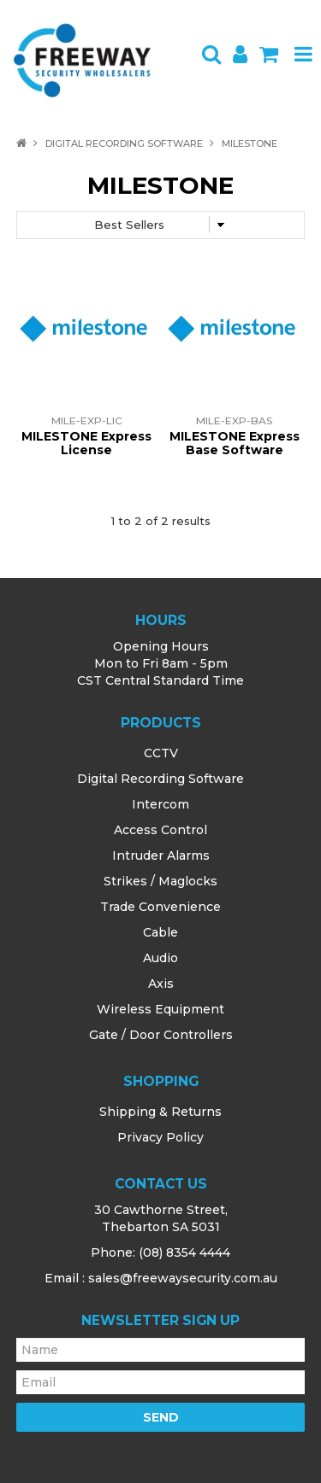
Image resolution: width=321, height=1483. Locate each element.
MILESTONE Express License (86, 443)
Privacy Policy (160, 1137)
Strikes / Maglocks (160, 881)
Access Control (160, 830)
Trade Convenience (160, 906)
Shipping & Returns (160, 1111)
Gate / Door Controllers (161, 1034)
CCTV (161, 753)
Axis (161, 983)
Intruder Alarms (161, 855)
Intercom (160, 804)
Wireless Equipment (160, 1009)
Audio (160, 958)
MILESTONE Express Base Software (234, 443)
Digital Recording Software (124, 143)
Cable (160, 932)
